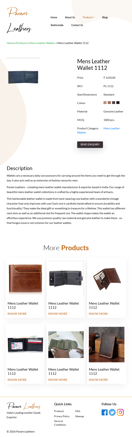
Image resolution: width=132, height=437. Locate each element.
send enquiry (90, 144)
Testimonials (57, 25)
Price (80, 77)
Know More (17, 313)
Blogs (105, 17)
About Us (70, 17)
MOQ (80, 119)
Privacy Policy (61, 416)
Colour (81, 103)
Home (54, 17)
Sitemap (79, 416)
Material (82, 111)
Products (87, 17)
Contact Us (77, 25)
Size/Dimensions (87, 94)
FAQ (77, 411)
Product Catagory (87, 128)
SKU (79, 86)
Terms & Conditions (60, 423)
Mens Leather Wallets (42, 42)
